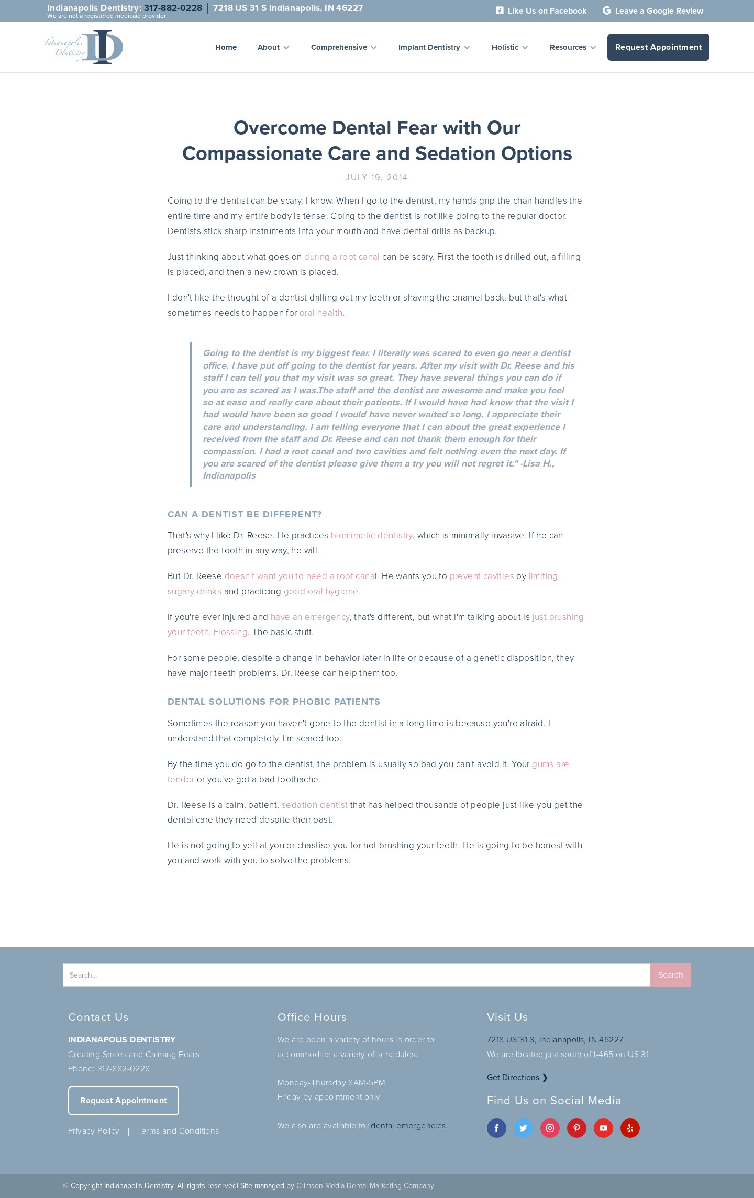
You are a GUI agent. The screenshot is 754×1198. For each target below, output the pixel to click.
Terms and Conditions (178, 1131)
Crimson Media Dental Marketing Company (365, 1185)
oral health (321, 312)
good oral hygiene (321, 591)
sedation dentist (315, 805)
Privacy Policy (94, 1131)
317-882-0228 (173, 8)
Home (226, 47)
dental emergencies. (409, 1125)
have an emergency (310, 617)
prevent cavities (482, 576)
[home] (84, 47)
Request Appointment (658, 47)
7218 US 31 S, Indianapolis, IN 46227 (555, 1040)
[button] (274, 47)
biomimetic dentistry (372, 535)
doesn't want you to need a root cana (300, 576)
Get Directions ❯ (517, 1077)
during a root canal (342, 256)
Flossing (231, 632)
